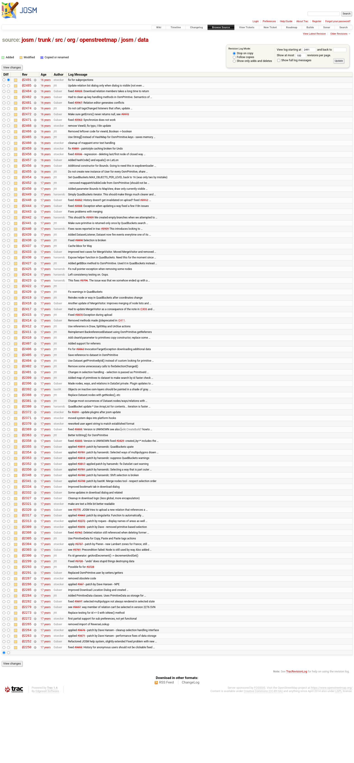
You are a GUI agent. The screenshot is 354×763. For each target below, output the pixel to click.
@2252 (26, 708)
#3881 (75, 157)
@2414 (26, 349)
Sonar (326, 27)
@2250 (26, 715)
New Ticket (270, 27)
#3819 (81, 490)
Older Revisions (338, 33)
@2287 (26, 638)
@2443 (26, 227)
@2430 (26, 279)
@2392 (26, 426)
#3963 (78, 125)
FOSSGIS (259, 755)
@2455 (26, 183)
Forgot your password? (338, 21)
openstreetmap (98, 40)
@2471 (26, 125)
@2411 (26, 362)
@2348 (26, 522)
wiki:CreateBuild (130, 471)
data (143, 40)
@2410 (26, 368)
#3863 (80, 381)
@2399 (26, 413)
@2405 (26, 388)
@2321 (26, 554)
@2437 (26, 266)
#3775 (77, 560)
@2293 (26, 625)
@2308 (26, 586)
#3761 (77, 605)
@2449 (26, 208)
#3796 (84, 304)
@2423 (26, 304)
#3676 (81, 695)
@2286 (26, 644)
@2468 (26, 131)
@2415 (26, 343)
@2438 (26, 259)
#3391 (75, 452)
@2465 (26, 144)
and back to (332, 49)
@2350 (26, 516)
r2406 (143, 336)
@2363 (26, 477)
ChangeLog (190, 750)
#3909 (90, 234)
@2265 (26, 689)
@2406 (26, 381)
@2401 (26, 407)
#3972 (125, 118)
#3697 (78, 663)
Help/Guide (286, 21)
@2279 (26, 670)
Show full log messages (294, 60)
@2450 (26, 202)
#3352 (78, 214)
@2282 (26, 663)
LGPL (338, 759)
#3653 (78, 714)
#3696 (81, 580)
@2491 (26, 80)
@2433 (26, 272)
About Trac (302, 21)
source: (11, 40)
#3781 (81, 496)
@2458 (26, 163)
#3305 (78, 471)
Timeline (175, 27)
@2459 (26, 157)
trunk (44, 40)
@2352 (26, 510)
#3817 (81, 509)
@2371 (26, 458)
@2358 (26, 484)
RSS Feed (166, 750)
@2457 (26, 170)
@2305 (26, 593)
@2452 (26, 195)
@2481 (26, 106)
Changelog (196, 27)
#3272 (81, 573)
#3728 (79, 618)
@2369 (26, 471)
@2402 (26, 400)
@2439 (26, 253)
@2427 (26, 285)
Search (343, 27)
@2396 (26, 420)
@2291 (26, 631)
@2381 (26, 439)
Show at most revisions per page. (304, 55)
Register (316, 21)
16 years (45, 80)
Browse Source (221, 27)
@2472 (26, 119)
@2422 (26, 311)
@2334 (26, 535)
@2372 (26, 452)
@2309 (26, 580)
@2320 (26, 561)
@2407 (26, 375)
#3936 (78, 163)
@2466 (26, 138)
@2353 (26, 503)
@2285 (26, 650)
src (59, 40)
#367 (80, 644)
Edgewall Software (47, 759)
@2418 (26, 330)
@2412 (26, 356)
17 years (45, 195)
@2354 (26, 497)
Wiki (158, 27)
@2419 (26, 324)
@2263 (26, 702)
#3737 (79, 599)
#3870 (79, 342)
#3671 (81, 701)
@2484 (26, 93)
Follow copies (243, 57)
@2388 (26, 433)
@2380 (26, 445)
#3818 (81, 503)
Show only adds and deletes (252, 61)
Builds (310, 27)
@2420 (26, 317)
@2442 (26, 234)
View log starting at (297, 49)
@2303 (26, 606)
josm (27, 40)
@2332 (26, 542)
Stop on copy (243, 53)
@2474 (26, 112)
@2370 (26, 465)
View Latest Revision (314, 33)
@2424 (26, 298)
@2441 (26, 240)
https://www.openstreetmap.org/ (331, 755)
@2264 (26, 695)
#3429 (120, 484)
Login (256, 21)
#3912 (144, 214)
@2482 (26, 99)
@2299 (26, 618)
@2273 (26, 676)
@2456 (26, 176)
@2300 (26, 612)
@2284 (26, 657)
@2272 (26, 683)
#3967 (78, 106)
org (71, 40)
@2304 (26, 599)
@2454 (26, 189)
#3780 (81, 522)
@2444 (26, 221)
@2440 (26, 247)
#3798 (81, 528)
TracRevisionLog (296, 739)
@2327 (26, 548)
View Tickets (246, 27)
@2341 (26, 529)
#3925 (78, 93)
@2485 (26, 86)
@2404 (26, 394)
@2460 (26, 151)
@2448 (26, 215)
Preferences (269, 21)
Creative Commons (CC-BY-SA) (263, 759)
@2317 (26, 567)
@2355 (26, 490)
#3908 (78, 221)
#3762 (78, 586)
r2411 (121, 349)
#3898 (79, 259)
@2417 (26, 337)
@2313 (26, 573)
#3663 (81, 567)
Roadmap (291, 27)
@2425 (26, 292)
